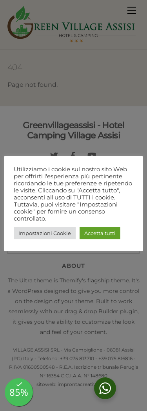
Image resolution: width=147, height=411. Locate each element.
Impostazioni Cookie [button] (44, 233)
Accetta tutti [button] (100, 233)
